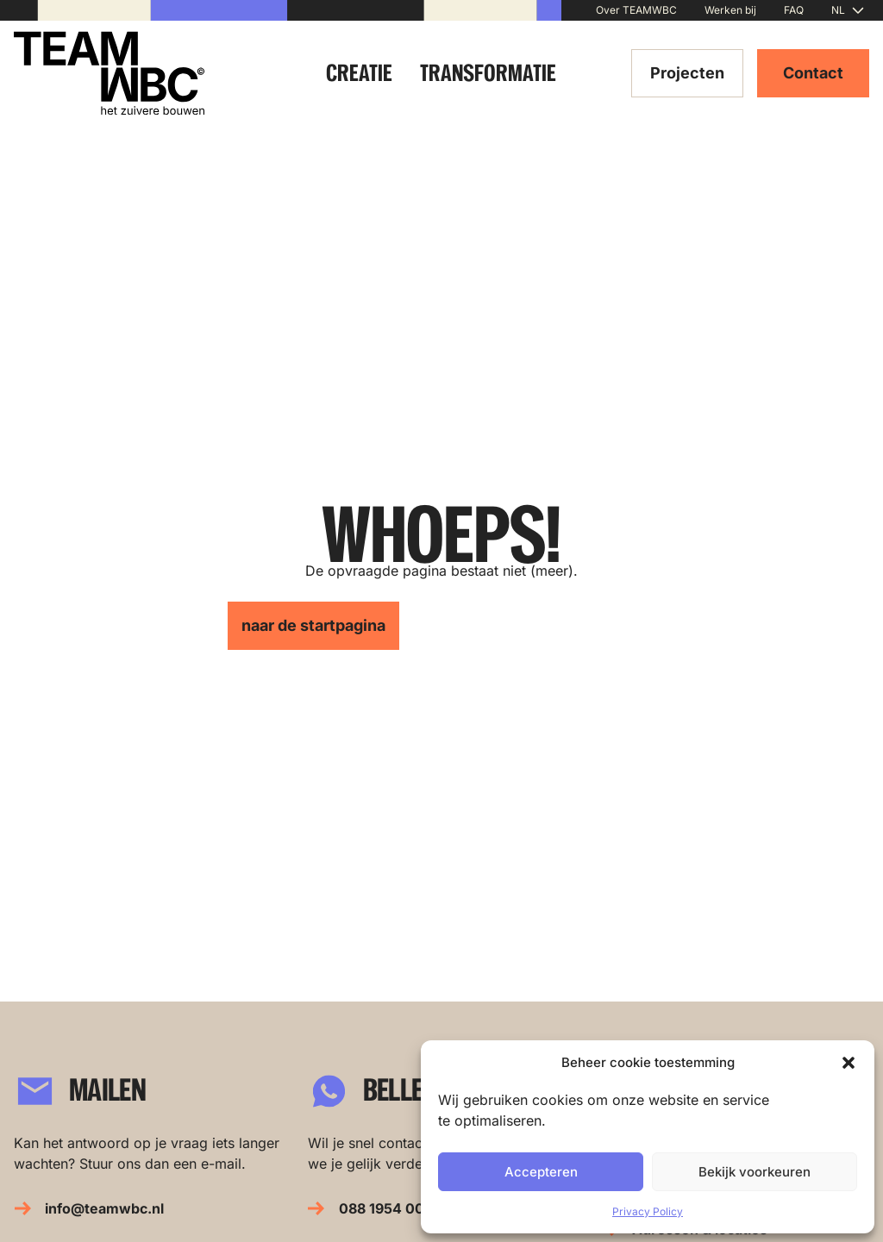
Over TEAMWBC (636, 9)
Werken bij (730, 9)
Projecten (687, 73)
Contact (813, 73)
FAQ (794, 9)
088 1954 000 (386, 1208)
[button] (848, 1062)
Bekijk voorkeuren (754, 1172)
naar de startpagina (313, 625)
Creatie (359, 73)
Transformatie (488, 73)
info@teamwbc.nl (104, 1208)
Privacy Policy (647, 1211)
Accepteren (541, 1172)
